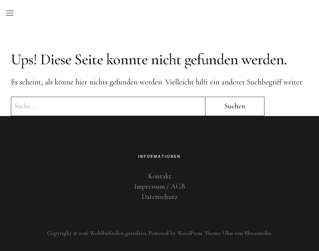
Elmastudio (257, 233)
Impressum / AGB (159, 186)
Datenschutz (159, 197)
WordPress (189, 233)
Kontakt (159, 176)
